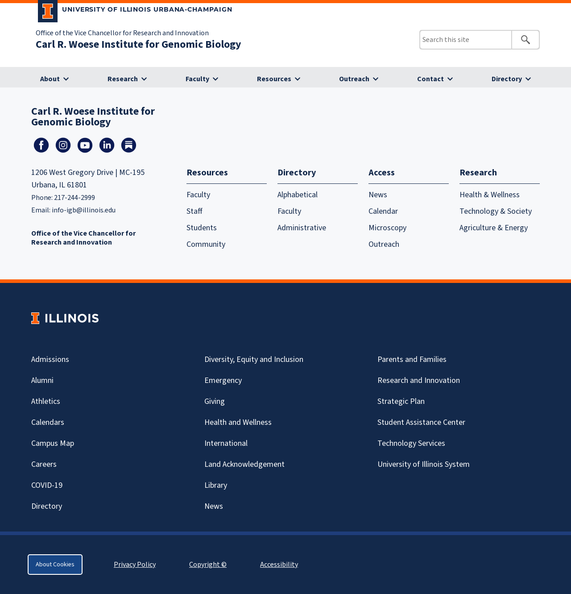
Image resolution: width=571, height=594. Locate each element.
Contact (430, 79)
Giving (214, 401)
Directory (507, 79)
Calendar (383, 211)
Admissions (50, 359)
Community (205, 244)
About (50, 79)
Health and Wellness (238, 422)
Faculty (197, 79)
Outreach (354, 79)
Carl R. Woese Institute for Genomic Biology (138, 44)
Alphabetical (297, 194)
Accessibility (279, 564)
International (226, 443)
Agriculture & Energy (493, 227)
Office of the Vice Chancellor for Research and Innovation (122, 33)
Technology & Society (495, 211)
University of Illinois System (423, 464)
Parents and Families (412, 359)
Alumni (42, 380)
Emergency (223, 380)
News (377, 194)
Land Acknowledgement (244, 464)
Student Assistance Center (421, 422)
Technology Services (411, 443)
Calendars (47, 422)
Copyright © (208, 564)
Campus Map (52, 443)
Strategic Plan (401, 401)
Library (215, 485)
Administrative (301, 227)
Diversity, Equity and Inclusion (253, 359)
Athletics (45, 401)
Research (123, 79)
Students (201, 227)
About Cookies (55, 564)
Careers (44, 464)
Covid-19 (46, 485)
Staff (194, 211)
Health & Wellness (489, 194)
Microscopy (387, 227)
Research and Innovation (418, 380)
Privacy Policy (135, 564)
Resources (274, 79)
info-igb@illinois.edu (84, 210)
